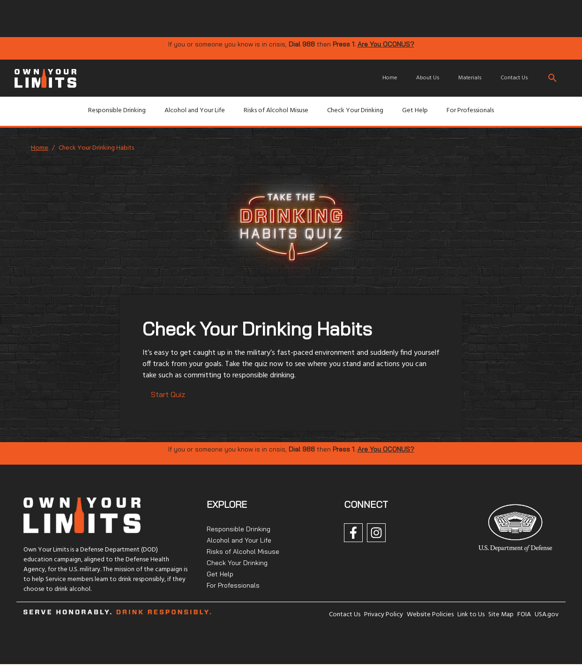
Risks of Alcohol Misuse (276, 110)
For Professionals (470, 110)
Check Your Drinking (355, 110)
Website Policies (430, 614)
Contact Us (514, 78)
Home (389, 78)
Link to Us (471, 614)
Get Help (415, 110)
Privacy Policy (383, 614)
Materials (470, 78)
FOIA (524, 614)
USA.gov (547, 614)
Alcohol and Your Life (194, 110)
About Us (428, 78)
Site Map (501, 614)
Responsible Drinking (117, 110)
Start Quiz (168, 394)
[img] (216, 18)
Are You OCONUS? (386, 44)
